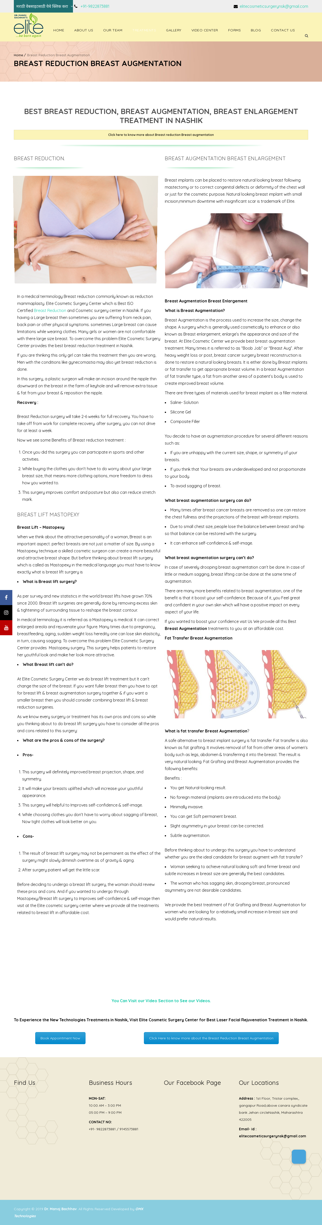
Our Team (112, 30)
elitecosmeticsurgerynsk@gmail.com (273, 6)
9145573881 (128, 1129)
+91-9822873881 (94, 6)
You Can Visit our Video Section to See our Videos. (161, 1000)
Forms (234, 30)
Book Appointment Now (60, 1038)
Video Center (204, 30)
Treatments (144, 30)
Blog (256, 30)
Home (58, 30)
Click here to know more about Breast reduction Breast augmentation (161, 135)
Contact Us (283, 30)
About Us (83, 30)
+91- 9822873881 (102, 1129)
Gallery (173, 30)
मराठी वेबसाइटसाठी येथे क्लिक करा (42, 6)
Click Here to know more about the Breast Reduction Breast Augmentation (211, 1038)
